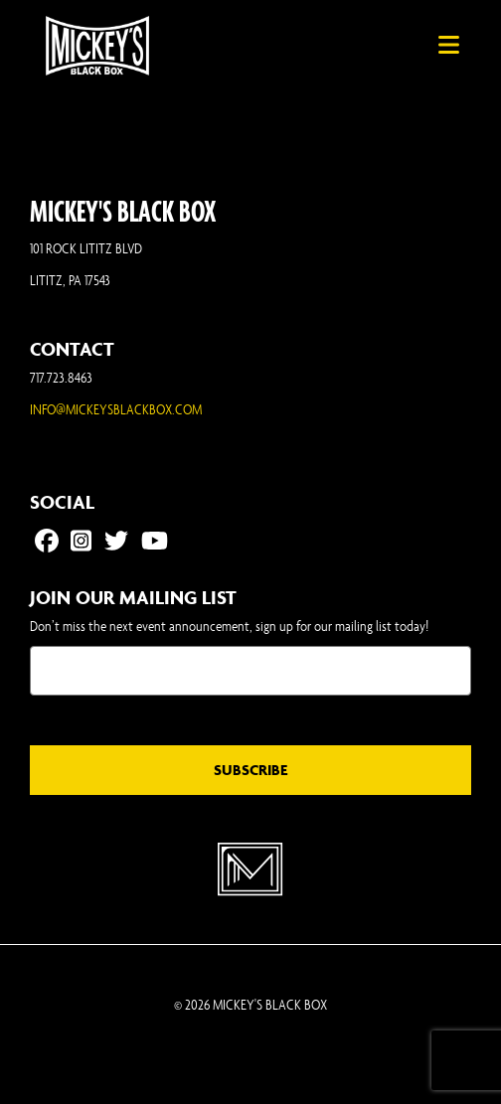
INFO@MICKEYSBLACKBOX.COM (116, 408)
